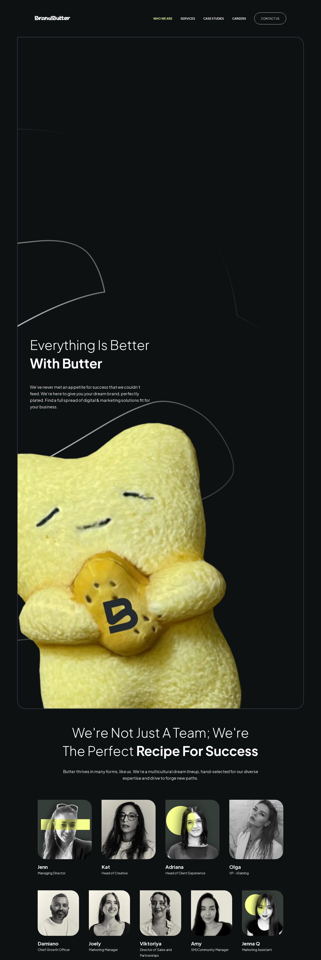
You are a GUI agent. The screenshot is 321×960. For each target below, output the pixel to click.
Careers (239, 18)
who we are (162, 18)
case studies (213, 18)
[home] (52, 18)
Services (188, 18)
